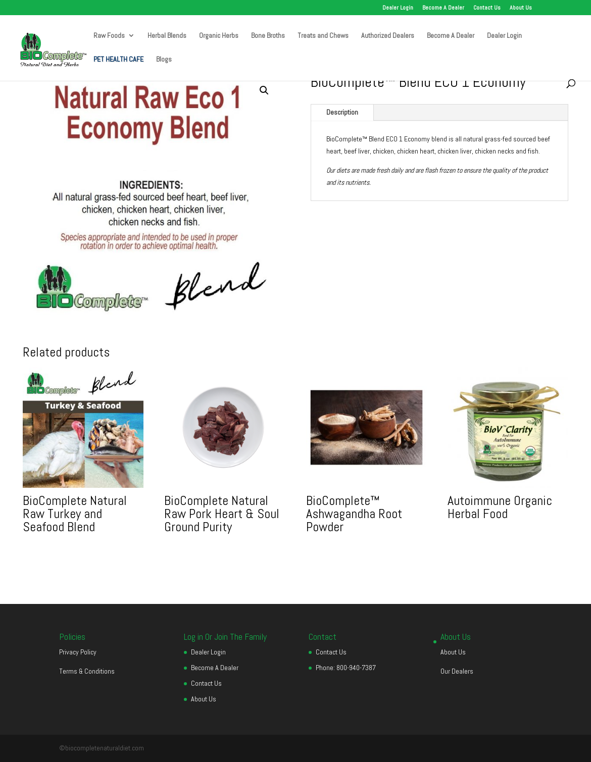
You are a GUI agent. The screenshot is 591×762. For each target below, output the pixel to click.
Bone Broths (268, 36)
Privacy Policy (77, 651)
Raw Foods (109, 36)
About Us (521, 8)
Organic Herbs (218, 36)
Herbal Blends (166, 36)
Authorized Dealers (387, 36)
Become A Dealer (443, 8)
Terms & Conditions (87, 671)
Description (342, 112)
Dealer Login (397, 8)
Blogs (164, 60)
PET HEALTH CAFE (118, 60)
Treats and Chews (323, 36)
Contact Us (487, 8)
